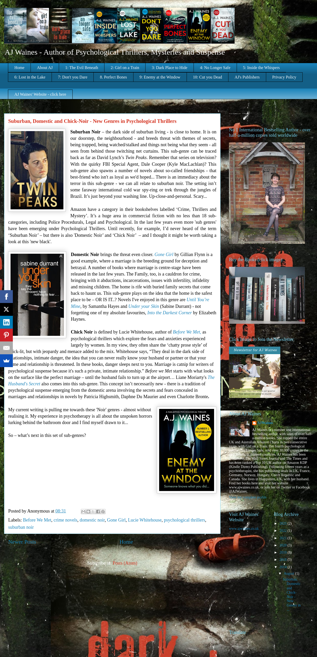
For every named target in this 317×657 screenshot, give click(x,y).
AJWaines (265, 423)
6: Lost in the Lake (29, 77)
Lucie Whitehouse (144, 520)
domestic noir (92, 520)
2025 (284, 523)
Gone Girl (116, 520)
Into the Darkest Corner (169, 312)
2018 (284, 560)
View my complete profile (248, 497)
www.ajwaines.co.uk (244, 529)
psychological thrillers (184, 520)
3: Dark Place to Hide (169, 67)
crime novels (65, 520)
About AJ (45, 67)
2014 (284, 567)
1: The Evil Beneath (81, 67)
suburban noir (21, 527)
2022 (284, 531)
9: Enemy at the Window (160, 77)
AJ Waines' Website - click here (40, 94)
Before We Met (37, 520)
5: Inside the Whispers (261, 67)
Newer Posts (22, 542)
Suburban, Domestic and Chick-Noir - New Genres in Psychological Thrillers (92, 121)
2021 (284, 538)
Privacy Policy (284, 77)
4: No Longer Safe (215, 67)
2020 (284, 545)
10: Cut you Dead (207, 77)
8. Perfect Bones (113, 77)
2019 (284, 552)
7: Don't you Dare (72, 77)
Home (19, 67)
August (289, 573)
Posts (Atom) (125, 563)
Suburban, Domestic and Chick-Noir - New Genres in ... (292, 594)
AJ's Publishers (247, 77)
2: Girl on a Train (125, 67)
